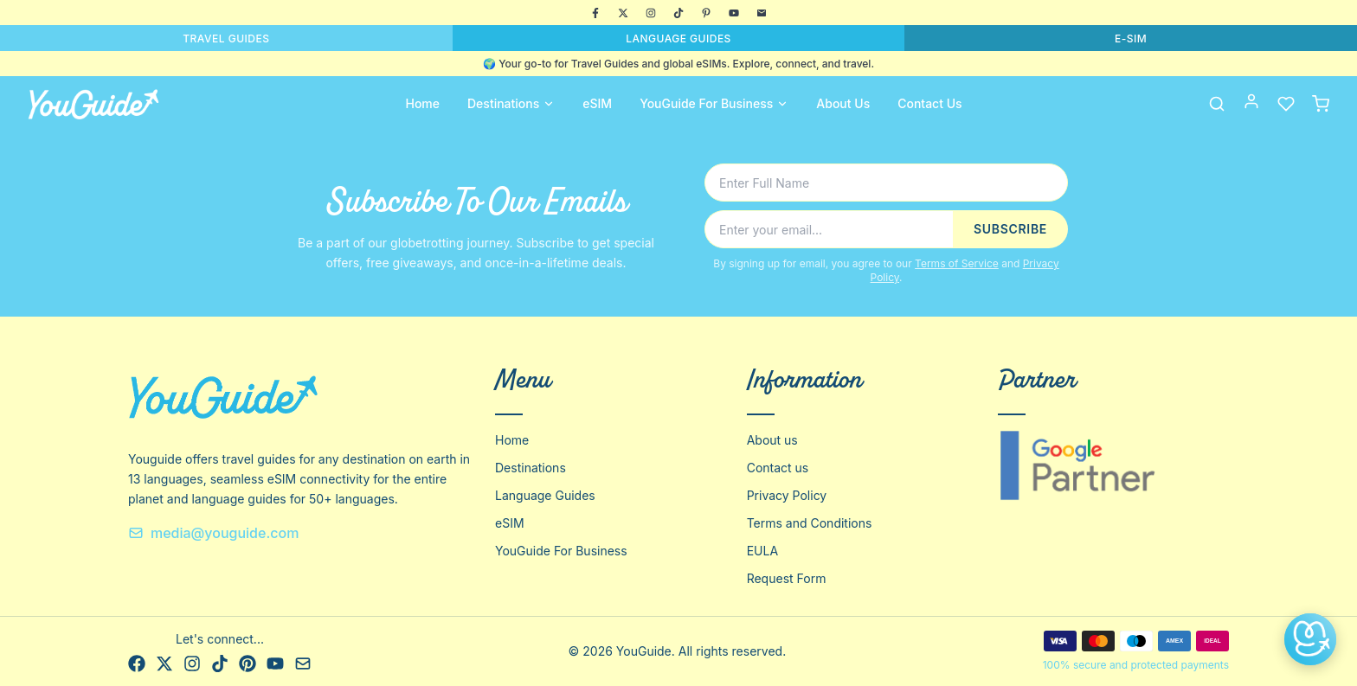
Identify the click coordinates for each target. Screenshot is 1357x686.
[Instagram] (651, 13)
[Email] (761, 13)
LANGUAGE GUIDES (678, 38)
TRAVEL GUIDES (226, 38)
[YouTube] (734, 13)
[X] (623, 13)
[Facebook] (595, 13)
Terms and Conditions (809, 523)
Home (422, 103)
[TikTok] (678, 13)
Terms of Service (957, 263)
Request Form (786, 578)
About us (772, 440)
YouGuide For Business (714, 103)
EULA (762, 550)
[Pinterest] (706, 13)
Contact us (778, 467)
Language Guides (545, 495)
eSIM (597, 103)
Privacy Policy (787, 495)
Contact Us (929, 103)
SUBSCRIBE (1010, 228)
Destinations (511, 103)
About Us (843, 103)
